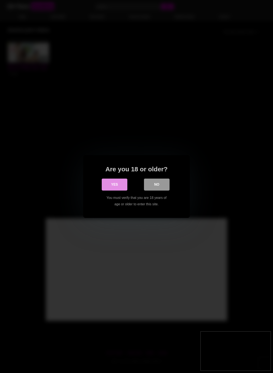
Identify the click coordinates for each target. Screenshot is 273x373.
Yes (114, 184)
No (156, 184)
